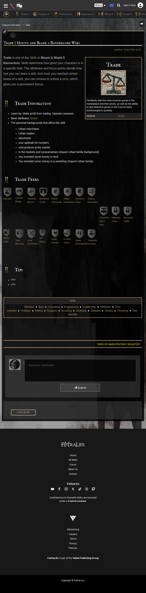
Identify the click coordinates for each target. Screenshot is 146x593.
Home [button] (22, 14)
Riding (39, 310)
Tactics (109, 310)
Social (121, 116)
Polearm (26, 310)
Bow (41, 306)
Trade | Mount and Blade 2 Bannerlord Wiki (41, 42)
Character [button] (62, 14)
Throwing (122, 310)
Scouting (66, 310)
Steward (95, 310)
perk (65, 79)
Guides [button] (124, 14)
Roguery (52, 310)
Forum (73, 464)
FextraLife (52, 558)
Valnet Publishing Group (86, 558)
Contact (73, 474)
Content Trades (67, 238)
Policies (73, 548)
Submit (80, 387)
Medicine (105, 306)
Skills (28, 25)
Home (73, 455)
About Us (73, 469)
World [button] (106, 14)
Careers (73, 534)
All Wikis (73, 460)
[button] (100, 5)
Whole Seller (6, 237)
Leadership (89, 306)
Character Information (11, 25)
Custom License (77, 501)
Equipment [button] (85, 14)
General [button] (41, 14)
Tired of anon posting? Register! (118, 344)
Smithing (81, 310)
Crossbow (54, 306)
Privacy (73, 543)
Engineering (71, 306)
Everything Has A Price (104, 218)
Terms (73, 538)
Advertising (73, 529)
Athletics (29, 306)
